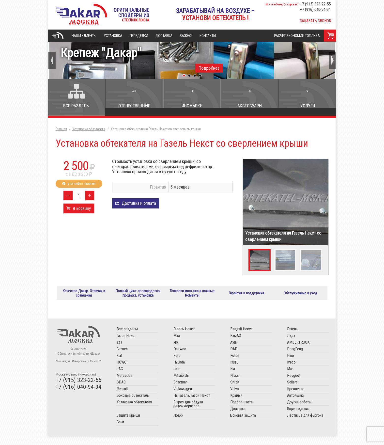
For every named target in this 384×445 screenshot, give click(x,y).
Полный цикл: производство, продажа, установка (138, 297)
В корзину (82, 208)
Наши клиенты (84, 35)
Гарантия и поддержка (246, 297)
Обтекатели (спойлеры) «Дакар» (78, 343)
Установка (113, 35)
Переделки (139, 35)
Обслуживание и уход (300, 297)
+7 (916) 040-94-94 (315, 9)
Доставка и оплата (139, 203)
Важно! (186, 35)
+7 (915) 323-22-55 (315, 3)
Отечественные (134, 105)
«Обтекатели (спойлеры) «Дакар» (81, 14)
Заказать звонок (315, 20)
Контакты (208, 35)
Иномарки (192, 105)
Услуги (307, 105)
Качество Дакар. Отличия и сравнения (84, 297)
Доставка (163, 35)
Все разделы (76, 105)
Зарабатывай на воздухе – (215, 14)
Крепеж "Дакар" (192, 59)
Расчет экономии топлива (297, 35)
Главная (58, 36)
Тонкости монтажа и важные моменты (192, 297)
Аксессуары (249, 105)
